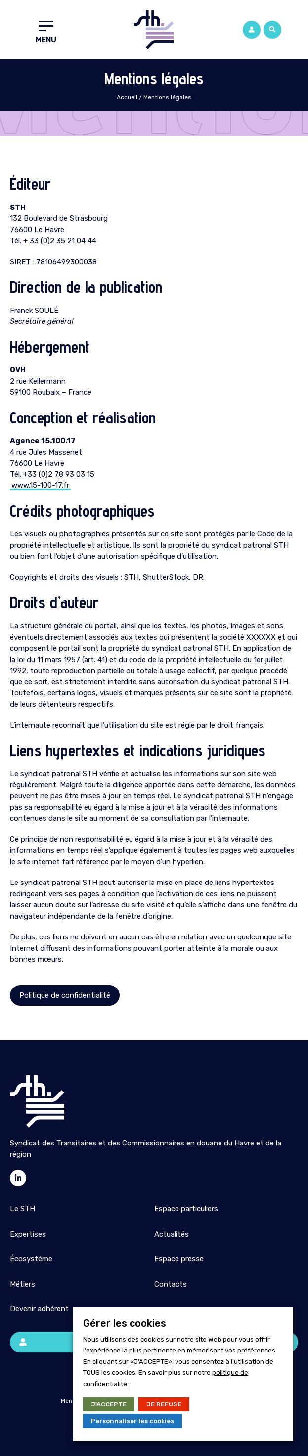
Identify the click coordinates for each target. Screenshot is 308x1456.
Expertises (28, 1234)
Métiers (22, 1284)
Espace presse (179, 1258)
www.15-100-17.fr (40, 485)
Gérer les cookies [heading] (124, 1323)
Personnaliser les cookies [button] (132, 1421)
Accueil (127, 97)
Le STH (22, 1208)
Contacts (170, 1284)
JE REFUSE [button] (163, 1404)
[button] (272, 30)
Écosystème (31, 1258)
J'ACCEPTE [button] (109, 1404)
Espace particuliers (186, 1208)
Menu (46, 39)
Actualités (171, 1234)
